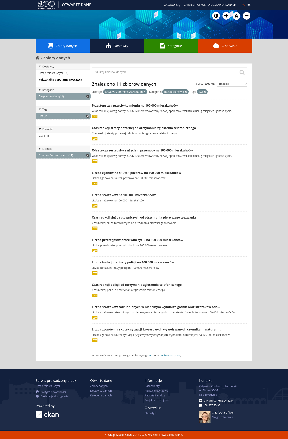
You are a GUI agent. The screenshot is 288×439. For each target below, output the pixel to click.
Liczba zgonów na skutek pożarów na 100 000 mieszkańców (136, 173)
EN (249, 4)
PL (243, 4)
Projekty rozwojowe (157, 400)
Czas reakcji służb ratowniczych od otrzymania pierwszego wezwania (144, 217)
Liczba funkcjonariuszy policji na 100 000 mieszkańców (133, 262)
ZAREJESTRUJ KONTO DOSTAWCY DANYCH (210, 4)
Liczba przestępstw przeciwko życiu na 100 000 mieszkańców (137, 240)
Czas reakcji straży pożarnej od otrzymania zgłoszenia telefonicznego (144, 128)
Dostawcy (117, 45)
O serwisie (225, 45)
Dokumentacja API (170, 355)
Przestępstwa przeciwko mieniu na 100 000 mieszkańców (135, 105)
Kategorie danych (101, 395)
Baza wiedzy (152, 386)
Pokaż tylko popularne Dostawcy (60, 79)
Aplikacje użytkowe (156, 390)
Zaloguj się (172, 4)
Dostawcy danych (101, 390)
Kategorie (171, 45)
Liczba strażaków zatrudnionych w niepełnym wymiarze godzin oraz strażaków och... (156, 307)
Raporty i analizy (155, 395)
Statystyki (151, 413)
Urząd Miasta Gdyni (48, 386)
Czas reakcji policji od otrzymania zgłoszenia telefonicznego (137, 285)
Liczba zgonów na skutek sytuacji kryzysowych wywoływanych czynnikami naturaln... (156, 329)
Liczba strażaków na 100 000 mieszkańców (124, 195)
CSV (95, 116)
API (150, 355)
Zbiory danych (62, 45)
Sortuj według (205, 83)
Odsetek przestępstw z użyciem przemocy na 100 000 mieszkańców (142, 150)
